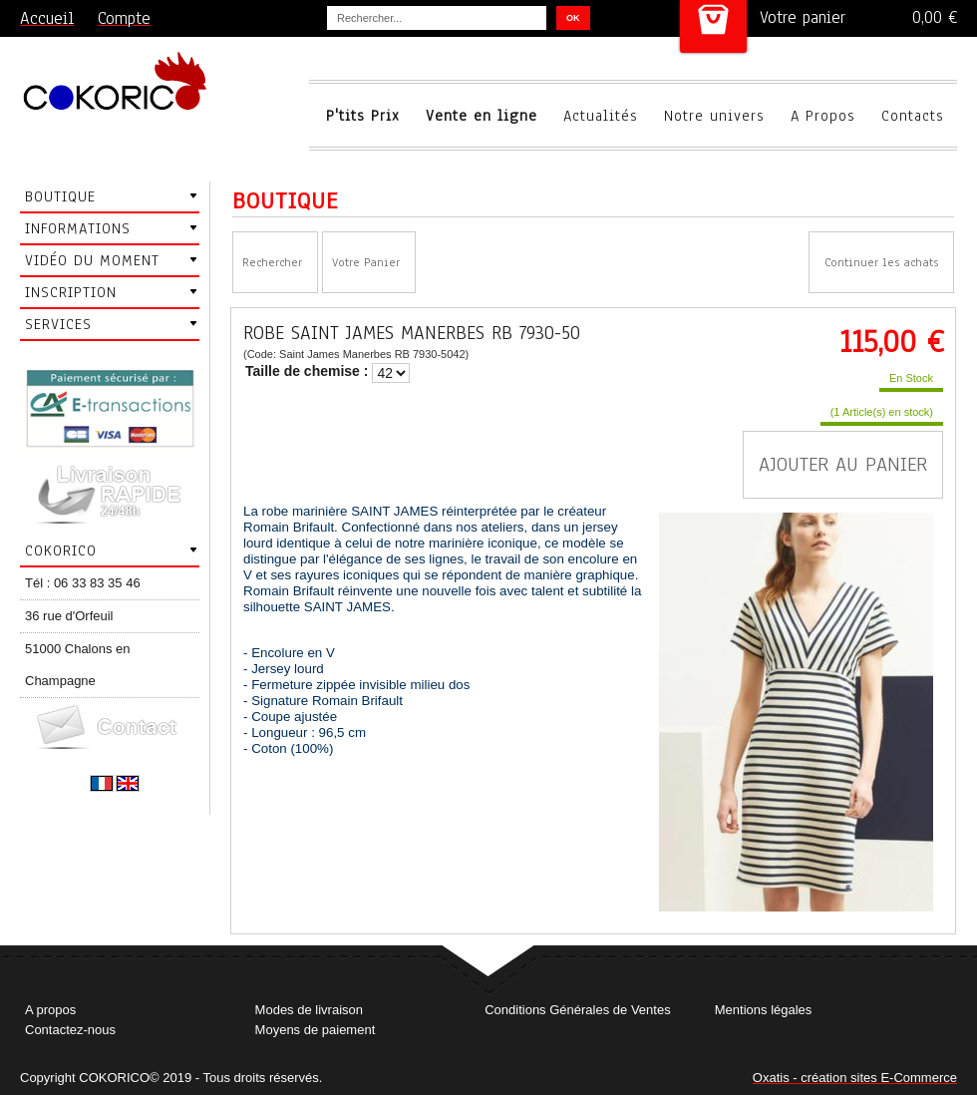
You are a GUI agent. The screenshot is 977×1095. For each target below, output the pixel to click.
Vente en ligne (481, 116)
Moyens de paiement (315, 1029)
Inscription (71, 292)
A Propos (823, 116)
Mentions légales (764, 1009)
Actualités (600, 116)
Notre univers (714, 116)
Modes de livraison (309, 1009)
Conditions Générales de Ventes (577, 1009)
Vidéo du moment (92, 260)
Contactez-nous (70, 1029)
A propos (50, 1009)
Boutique (60, 196)
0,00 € (934, 17)
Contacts (912, 116)
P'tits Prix (363, 116)
